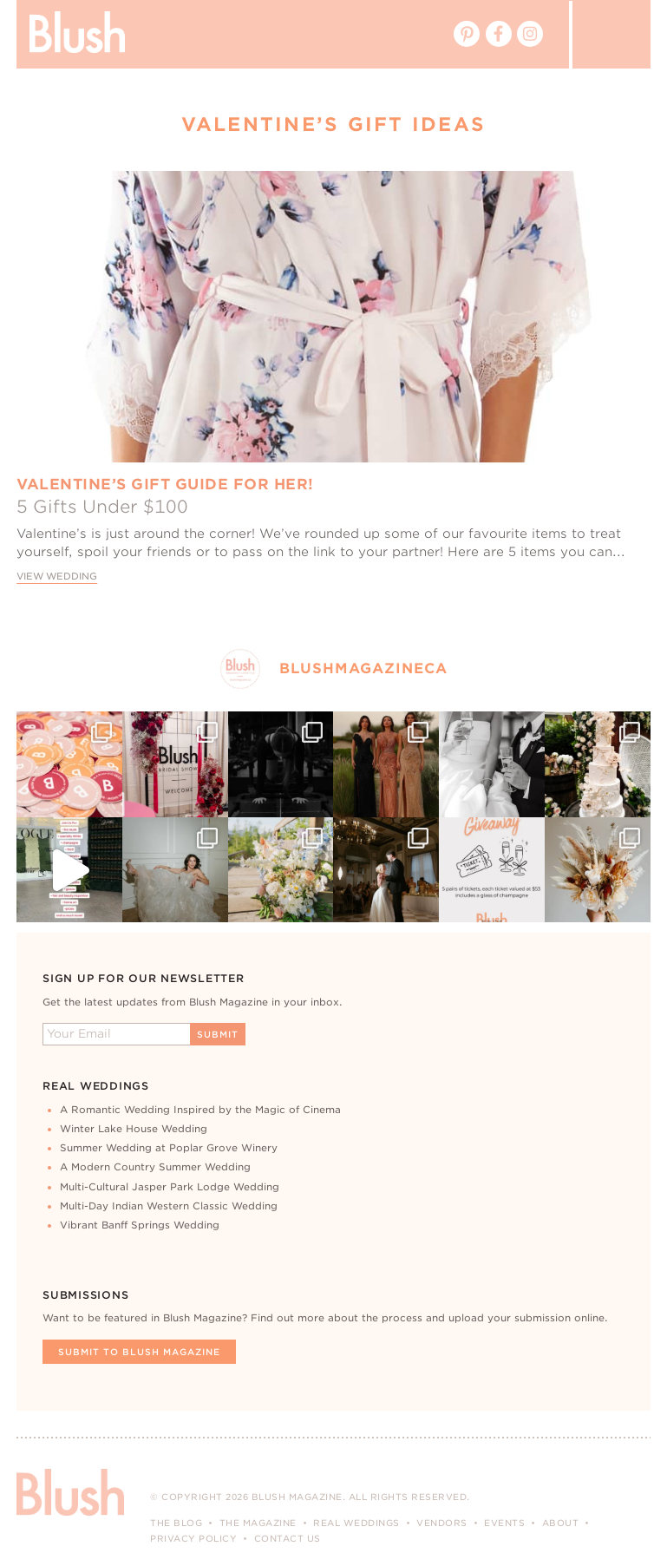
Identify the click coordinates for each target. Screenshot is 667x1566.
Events (504, 1522)
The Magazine (258, 1522)
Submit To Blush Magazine (139, 1351)
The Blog (176, 1522)
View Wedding (56, 576)
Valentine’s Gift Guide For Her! (165, 484)
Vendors (442, 1522)
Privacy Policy (193, 1538)
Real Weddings (356, 1522)
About (560, 1522)
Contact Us (287, 1538)
